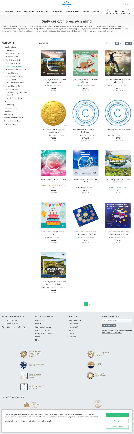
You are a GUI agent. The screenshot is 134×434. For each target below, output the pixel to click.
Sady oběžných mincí (14, 66)
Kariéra (71, 330)
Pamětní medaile (12, 57)
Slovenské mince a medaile (15, 83)
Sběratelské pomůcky (13, 86)
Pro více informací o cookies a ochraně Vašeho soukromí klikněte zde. (28, 421)
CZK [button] (118, 4)
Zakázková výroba (72, 12)
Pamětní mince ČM (12, 53)
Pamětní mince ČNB (13, 60)
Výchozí (108, 43)
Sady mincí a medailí (13, 63)
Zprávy (71, 333)
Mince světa (8, 114)
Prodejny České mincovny (44, 333)
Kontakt (38, 324)
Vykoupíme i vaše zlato (91, 12)
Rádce (37, 337)
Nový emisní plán (43, 12)
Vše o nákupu (40, 320)
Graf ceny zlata (10, 124)
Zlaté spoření (57, 12)
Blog (37, 340)
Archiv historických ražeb (13, 118)
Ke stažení (72, 337)
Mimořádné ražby (12, 89)
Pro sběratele (8, 12)
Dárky (19, 12)
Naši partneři (73, 327)
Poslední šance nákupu (14, 98)
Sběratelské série (12, 73)
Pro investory (29, 12)
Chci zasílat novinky (109, 326)
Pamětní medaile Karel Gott (16, 70)
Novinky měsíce (10, 47)
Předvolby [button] (117, 421)
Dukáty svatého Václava (14, 76)
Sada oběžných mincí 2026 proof (118, 130)
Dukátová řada (11, 79)
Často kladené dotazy (43, 327)
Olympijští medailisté (12, 121)
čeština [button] (126, 4)
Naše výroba (73, 324)
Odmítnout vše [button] (117, 427)
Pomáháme (8, 111)
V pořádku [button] (117, 415)
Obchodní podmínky (42, 330)
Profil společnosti (75, 320)
